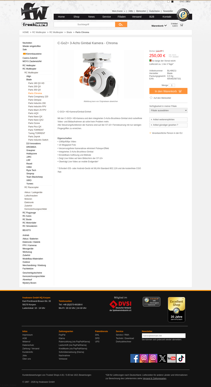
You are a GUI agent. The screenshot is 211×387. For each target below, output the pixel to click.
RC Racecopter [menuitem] (32, 187)
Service (106, 16)
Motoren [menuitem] (28, 199)
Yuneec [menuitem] (29, 183)
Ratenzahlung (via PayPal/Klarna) (74, 341)
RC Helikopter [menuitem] (29, 65)
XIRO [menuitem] (29, 180)
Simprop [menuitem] (30, 173)
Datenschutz (28, 345)
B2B (151, 16)
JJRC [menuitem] (29, 157)
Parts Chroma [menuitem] (35, 93)
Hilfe (131, 11)
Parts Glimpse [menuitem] (34, 100)
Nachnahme (64, 355)
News (91, 16)
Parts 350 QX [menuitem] (34, 90)
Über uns (27, 359)
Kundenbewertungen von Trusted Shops (41, 375)
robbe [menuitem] (29, 167)
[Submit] (121, 24)
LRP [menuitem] (28, 160)
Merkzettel (141, 11)
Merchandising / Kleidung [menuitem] (34, 265)
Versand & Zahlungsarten (154, 378)
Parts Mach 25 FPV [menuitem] (37, 110)
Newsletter (168, 11)
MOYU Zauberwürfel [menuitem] (32, 61)
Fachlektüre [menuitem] (28, 268)
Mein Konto (118, 11)
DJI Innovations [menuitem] (33, 143)
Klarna (62, 338)
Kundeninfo (28, 352)
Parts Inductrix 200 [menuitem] (37, 103)
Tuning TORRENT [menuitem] (36, 133)
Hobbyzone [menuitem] (31, 153)
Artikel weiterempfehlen (162, 119)
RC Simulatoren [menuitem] (30, 226)
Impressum (28, 335)
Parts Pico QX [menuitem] (34, 126)
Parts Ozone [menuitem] (34, 123)
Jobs (25, 355)
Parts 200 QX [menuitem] (34, 86)
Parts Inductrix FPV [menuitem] (37, 106)
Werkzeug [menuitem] (27, 252)
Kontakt (167, 16)
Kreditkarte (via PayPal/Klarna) (73, 348)
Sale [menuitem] (25, 49)
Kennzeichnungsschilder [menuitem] (36, 209)
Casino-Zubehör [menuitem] (30, 58)
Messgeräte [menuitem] (28, 248)
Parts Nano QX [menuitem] (35, 116)
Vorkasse (63, 359)
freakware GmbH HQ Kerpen (36, 297)
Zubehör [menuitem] (28, 206)
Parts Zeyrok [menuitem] (34, 136)
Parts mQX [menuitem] (33, 113)
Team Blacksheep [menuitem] (34, 177)
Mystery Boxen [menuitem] (29, 283)
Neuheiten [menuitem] (27, 43)
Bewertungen (85, 375)
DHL (97, 335)
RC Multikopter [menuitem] (29, 69)
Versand (136, 16)
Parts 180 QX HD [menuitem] (36, 83)
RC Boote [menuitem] (27, 219)
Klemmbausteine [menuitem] (32, 53)
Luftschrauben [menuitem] (31, 195)
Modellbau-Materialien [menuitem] (33, 259)
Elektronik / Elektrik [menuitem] (31, 242)
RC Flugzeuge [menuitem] (29, 212)
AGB (25, 338)
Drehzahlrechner (123, 341)
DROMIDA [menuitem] (31, 147)
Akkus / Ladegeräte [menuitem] (33, 192)
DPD (97, 338)
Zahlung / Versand (31, 348)
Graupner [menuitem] (30, 150)
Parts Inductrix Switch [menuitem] (38, 140)
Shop (76, 16)
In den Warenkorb (168, 91)
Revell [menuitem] (29, 163)
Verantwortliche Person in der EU (167, 133)
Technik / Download (125, 338)
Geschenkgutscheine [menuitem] (32, 273)
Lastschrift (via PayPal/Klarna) (73, 345)
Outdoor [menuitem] (26, 262)
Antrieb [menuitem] (26, 235)
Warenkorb (159, 25)
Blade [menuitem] (29, 79)
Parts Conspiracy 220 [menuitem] (38, 96)
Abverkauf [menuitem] (27, 279)
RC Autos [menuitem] (27, 216)
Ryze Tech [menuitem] (31, 170)
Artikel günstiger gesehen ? (164, 125)
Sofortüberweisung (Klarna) (71, 352)
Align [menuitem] (28, 76)
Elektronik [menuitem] (29, 202)
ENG (182, 1)
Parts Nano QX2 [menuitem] (35, 120)
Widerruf (26, 341)
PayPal (62, 335)
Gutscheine (154, 11)
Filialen (122, 16)
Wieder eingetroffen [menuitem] (32, 46)
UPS (97, 341)
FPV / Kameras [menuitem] (30, 245)
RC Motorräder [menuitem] (29, 223)
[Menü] (158, 299)
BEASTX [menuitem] (27, 230)
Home (61, 16)
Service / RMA (122, 335)
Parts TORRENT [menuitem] (36, 130)
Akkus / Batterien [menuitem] (30, 239)
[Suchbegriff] (84, 24)
